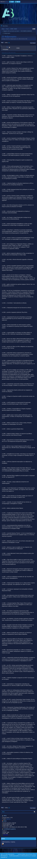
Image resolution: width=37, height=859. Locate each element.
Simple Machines (11, 854)
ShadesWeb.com (4, 857)
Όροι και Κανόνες (29, 854)
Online (3, 838)
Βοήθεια (23, 854)
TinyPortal (19, 854)
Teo (7, 47)
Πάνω (2, 807)
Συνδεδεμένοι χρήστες (10, 829)
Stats (3, 811)
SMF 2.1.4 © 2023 (4, 854)
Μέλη (5, 815)
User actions (32, 808)
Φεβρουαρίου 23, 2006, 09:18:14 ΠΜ (8, 52)
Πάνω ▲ (34, 854)
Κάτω (2, 42)
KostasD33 (5, 835)
